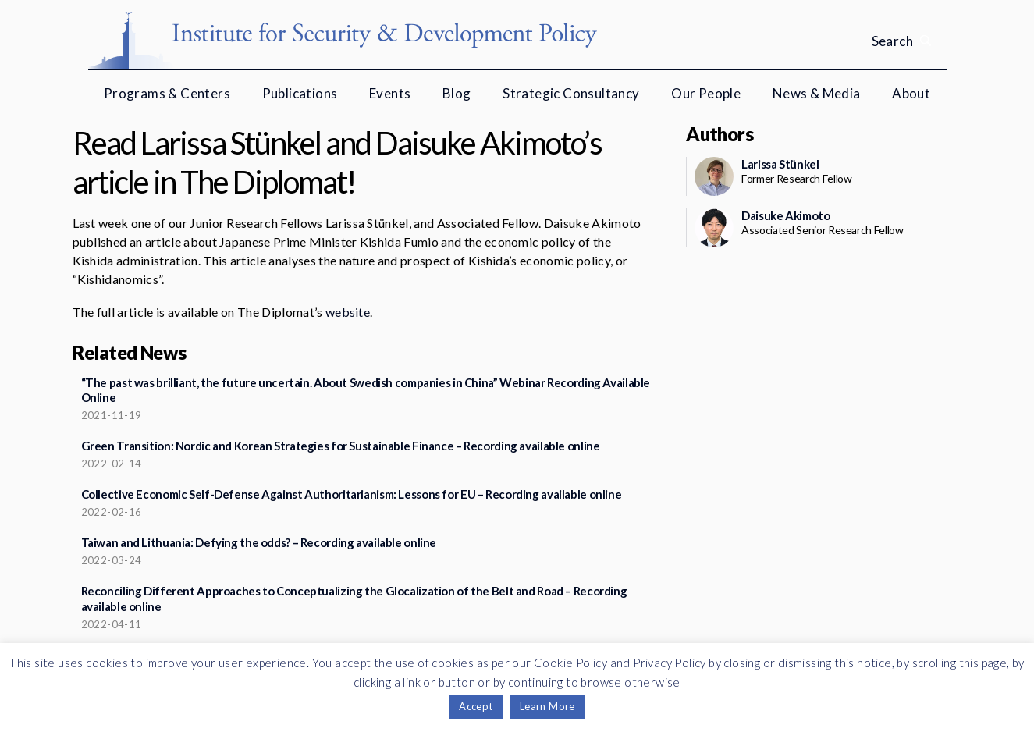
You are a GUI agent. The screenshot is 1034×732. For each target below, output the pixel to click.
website (347, 311)
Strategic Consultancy (571, 93)
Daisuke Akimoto (785, 215)
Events (389, 93)
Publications (300, 93)
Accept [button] (475, 706)
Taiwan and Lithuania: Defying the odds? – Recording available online (259, 542)
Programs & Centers (167, 93)
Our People (706, 93)
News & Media (817, 93)
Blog (456, 93)
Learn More (547, 706)
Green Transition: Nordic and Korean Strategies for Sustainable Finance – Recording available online (340, 446)
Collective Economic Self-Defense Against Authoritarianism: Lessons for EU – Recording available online (351, 494)
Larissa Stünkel (780, 164)
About (911, 93)
